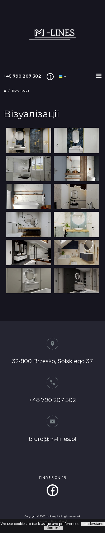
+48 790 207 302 (52, 400)
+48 (22, 76)
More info (53, 528)
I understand (92, 524)
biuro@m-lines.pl (52, 438)
